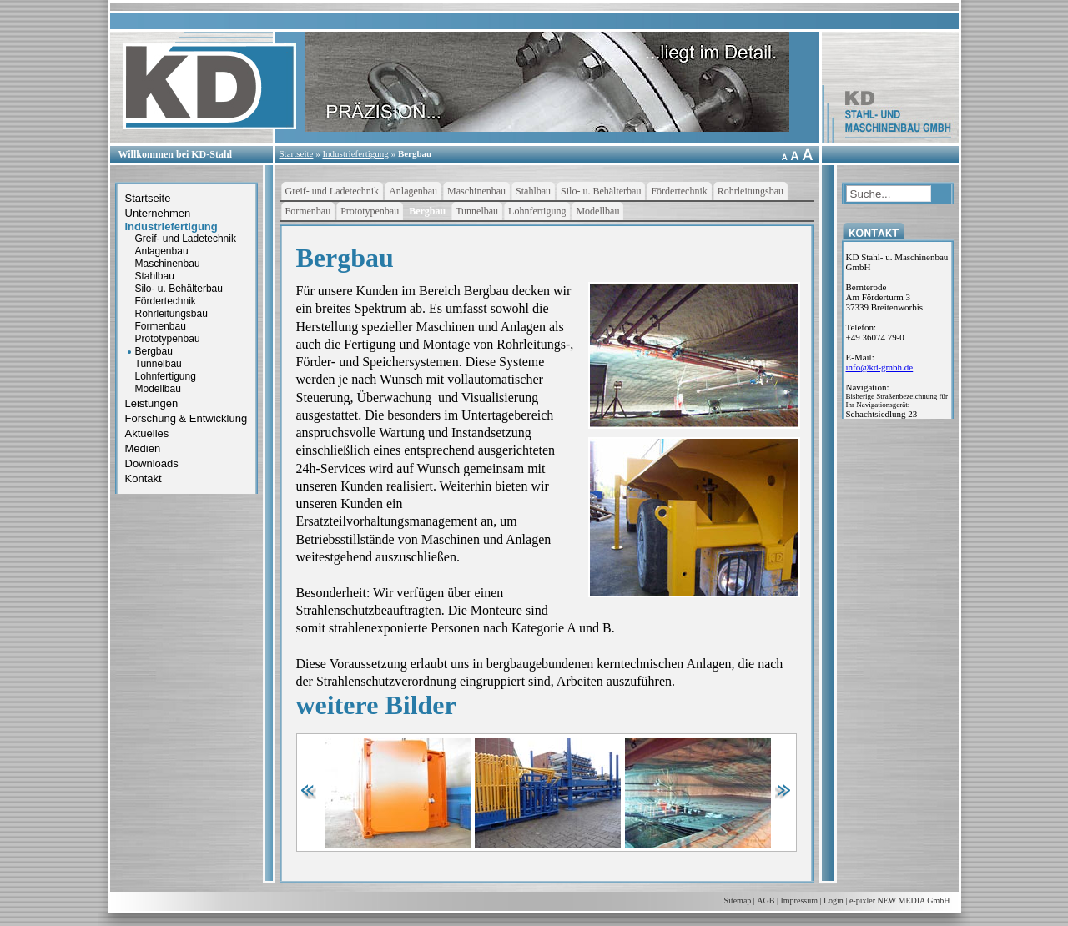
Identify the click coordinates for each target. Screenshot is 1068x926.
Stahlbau (154, 276)
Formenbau (160, 326)
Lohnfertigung (165, 376)
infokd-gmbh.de (880, 367)
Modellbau (158, 389)
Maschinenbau (167, 263)
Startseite (297, 153)
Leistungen (152, 403)
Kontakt (143, 478)
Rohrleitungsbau (171, 314)
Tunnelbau (158, 364)
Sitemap (738, 900)
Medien (143, 448)
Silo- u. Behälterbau (179, 288)
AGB (765, 900)
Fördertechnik (165, 301)
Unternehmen (158, 213)
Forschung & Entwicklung (186, 418)
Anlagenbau (162, 251)
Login (834, 900)
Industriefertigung (355, 153)
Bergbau (414, 153)
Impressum (799, 900)
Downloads (152, 463)
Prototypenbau (167, 339)
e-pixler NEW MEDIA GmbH (899, 900)
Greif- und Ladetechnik (185, 238)
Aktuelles (147, 433)
